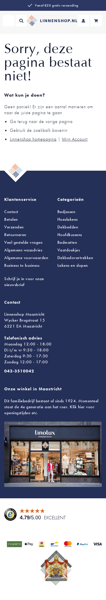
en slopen (72, 265)
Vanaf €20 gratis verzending (56, 5)
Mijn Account (75, 139)
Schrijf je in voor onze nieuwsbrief (24, 282)
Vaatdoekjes (68, 250)
